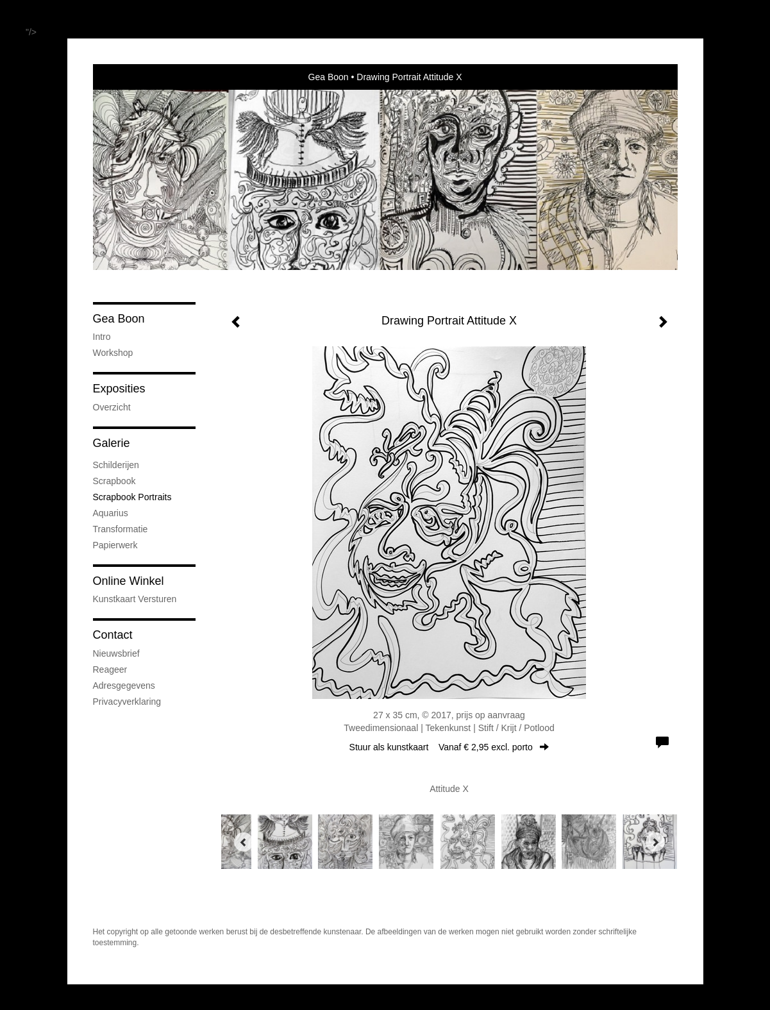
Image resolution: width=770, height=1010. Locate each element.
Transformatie (120, 529)
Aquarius (110, 513)
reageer (110, 669)
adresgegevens (124, 685)
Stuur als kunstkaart (449, 747)
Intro (102, 337)
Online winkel (128, 581)
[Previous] (243, 842)
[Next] (655, 842)
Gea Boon (328, 77)
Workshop (113, 353)
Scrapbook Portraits (132, 497)
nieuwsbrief (116, 653)
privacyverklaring (127, 701)
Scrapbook (114, 481)
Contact (113, 634)
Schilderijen (116, 465)
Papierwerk (115, 545)
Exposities (119, 388)
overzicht (112, 407)
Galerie (111, 443)
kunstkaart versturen (135, 599)
